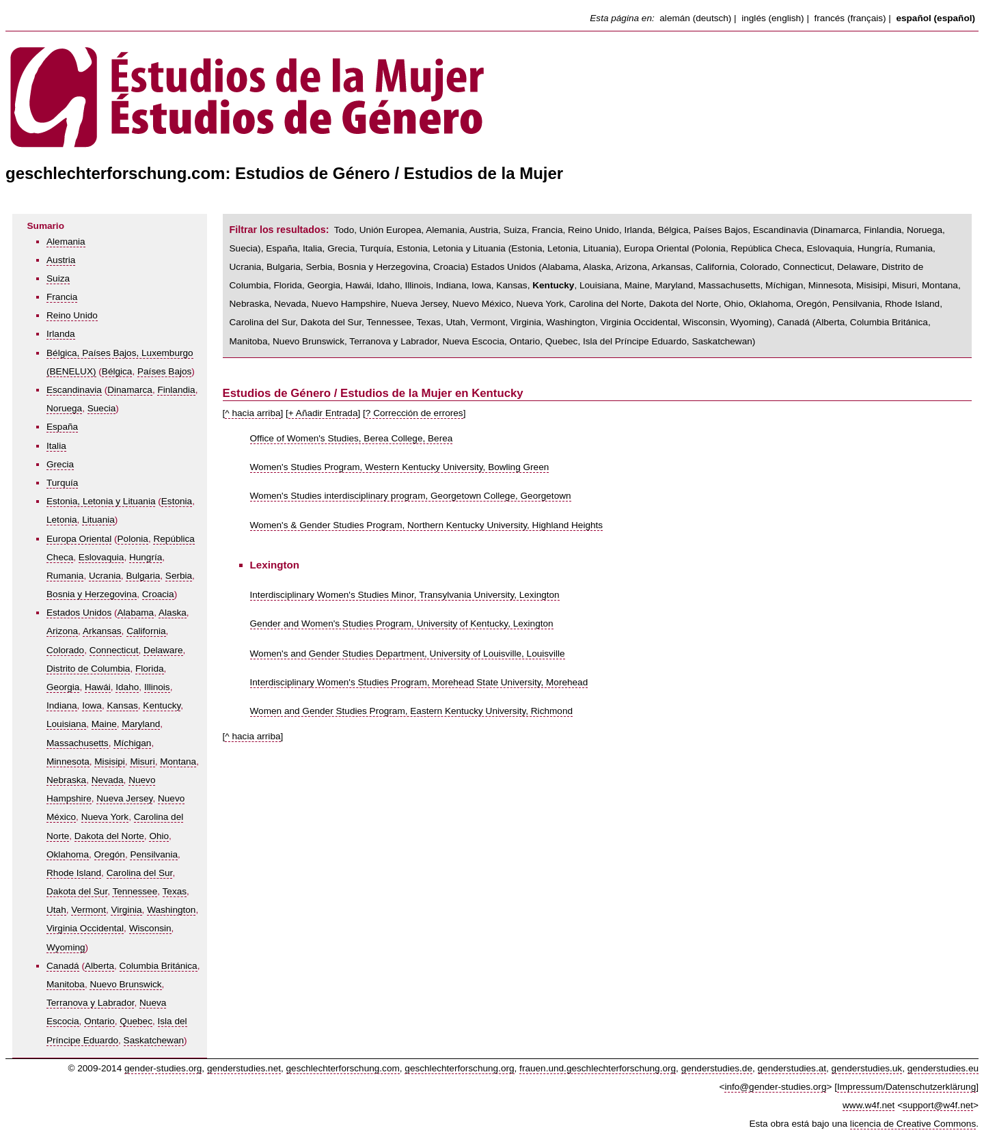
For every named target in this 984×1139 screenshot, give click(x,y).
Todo (344, 230)
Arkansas (102, 631)
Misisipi (109, 761)
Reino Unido (72, 315)
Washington (171, 910)
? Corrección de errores (414, 413)
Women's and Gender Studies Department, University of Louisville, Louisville (407, 653)
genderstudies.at (792, 1068)
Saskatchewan (154, 1040)
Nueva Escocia (473, 341)
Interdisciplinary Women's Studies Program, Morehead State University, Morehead (419, 682)
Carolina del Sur (140, 873)
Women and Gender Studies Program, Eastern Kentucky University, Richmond (411, 711)
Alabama (136, 612)
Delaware (163, 650)
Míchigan (132, 743)
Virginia (126, 910)
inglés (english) (772, 18)
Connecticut (114, 650)
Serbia (178, 576)
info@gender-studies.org (775, 1087)
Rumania (64, 576)
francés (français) (850, 18)
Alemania (65, 241)
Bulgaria (143, 576)
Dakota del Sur (76, 891)
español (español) (935, 18)
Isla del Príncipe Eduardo (635, 341)
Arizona (62, 631)
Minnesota (68, 761)
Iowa (92, 705)
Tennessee (134, 891)
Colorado (65, 650)
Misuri (142, 761)
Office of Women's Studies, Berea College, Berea (351, 438)
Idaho (127, 687)
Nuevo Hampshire (349, 304)
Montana (178, 761)
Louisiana (66, 724)
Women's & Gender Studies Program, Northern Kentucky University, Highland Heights (426, 525)
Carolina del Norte (606, 304)
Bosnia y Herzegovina (91, 594)
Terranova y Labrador (90, 1003)
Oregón (109, 854)
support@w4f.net (938, 1105)
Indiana (61, 705)
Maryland (141, 724)
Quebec (136, 1021)
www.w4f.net (868, 1105)
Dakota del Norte (109, 836)
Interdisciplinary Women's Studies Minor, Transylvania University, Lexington (405, 595)
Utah (56, 910)
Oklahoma (67, 854)
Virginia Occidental (85, 928)
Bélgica (117, 371)
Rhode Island (73, 873)
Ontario (99, 1021)
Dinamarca (129, 390)
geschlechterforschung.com (343, 1068)
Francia (61, 297)
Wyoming (65, 947)
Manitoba (65, 984)
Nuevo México (481, 304)
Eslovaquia (101, 557)
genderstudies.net (244, 1068)
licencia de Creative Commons (913, 1124)
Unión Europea (390, 230)
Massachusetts (77, 743)
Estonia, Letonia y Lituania (100, 501)
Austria (60, 260)
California (145, 631)
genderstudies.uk (867, 1068)
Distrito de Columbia (88, 668)
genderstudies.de (716, 1068)
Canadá (62, 966)
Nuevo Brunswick (125, 984)
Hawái (98, 687)
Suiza (58, 278)
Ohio (159, 836)
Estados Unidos (78, 612)
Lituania (98, 519)
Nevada (108, 780)
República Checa (766, 248)
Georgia (62, 687)
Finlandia (176, 390)
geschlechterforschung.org (459, 1068)
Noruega (64, 408)
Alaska (173, 612)
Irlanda (60, 334)
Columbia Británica (158, 966)
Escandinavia (74, 390)
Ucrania (105, 576)
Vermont (88, 910)
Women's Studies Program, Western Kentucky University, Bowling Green (399, 467)
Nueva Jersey (124, 798)
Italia (56, 446)
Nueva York (105, 817)
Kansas (122, 705)
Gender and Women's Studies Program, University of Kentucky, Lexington (402, 623)
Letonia (61, 519)
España (62, 427)
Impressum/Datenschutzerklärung (906, 1087)
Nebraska (66, 780)
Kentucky (161, 705)
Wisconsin (150, 928)
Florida (149, 668)
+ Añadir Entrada (323, 413)
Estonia (176, 501)
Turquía (62, 483)
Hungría (145, 557)
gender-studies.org (163, 1068)
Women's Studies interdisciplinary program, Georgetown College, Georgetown (410, 496)
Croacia (158, 594)
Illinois (157, 687)
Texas (175, 891)
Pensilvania (154, 854)
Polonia (133, 539)
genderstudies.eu (943, 1068)
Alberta (99, 966)
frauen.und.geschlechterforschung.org (597, 1068)
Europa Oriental (78, 539)
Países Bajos (164, 371)
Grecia (60, 464)
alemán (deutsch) (695, 18)
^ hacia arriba (252, 413)
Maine (104, 724)
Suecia (101, 408)
